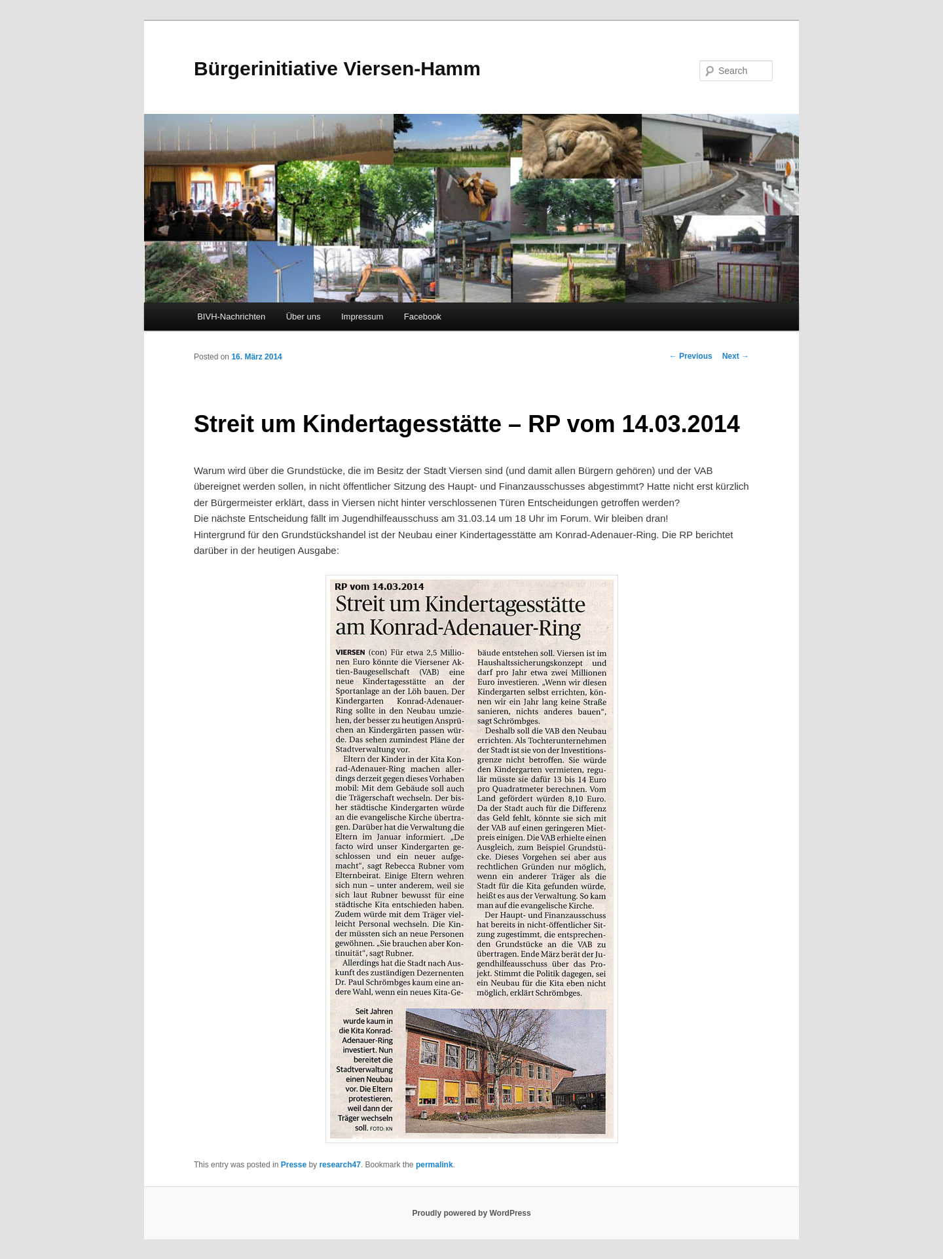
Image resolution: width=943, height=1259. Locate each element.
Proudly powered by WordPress (471, 1213)
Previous (690, 356)
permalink (434, 1164)
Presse (293, 1164)
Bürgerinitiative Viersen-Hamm (337, 68)
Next (735, 356)
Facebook (422, 316)
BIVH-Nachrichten (231, 316)
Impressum (362, 316)
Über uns (303, 316)
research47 (339, 1164)
